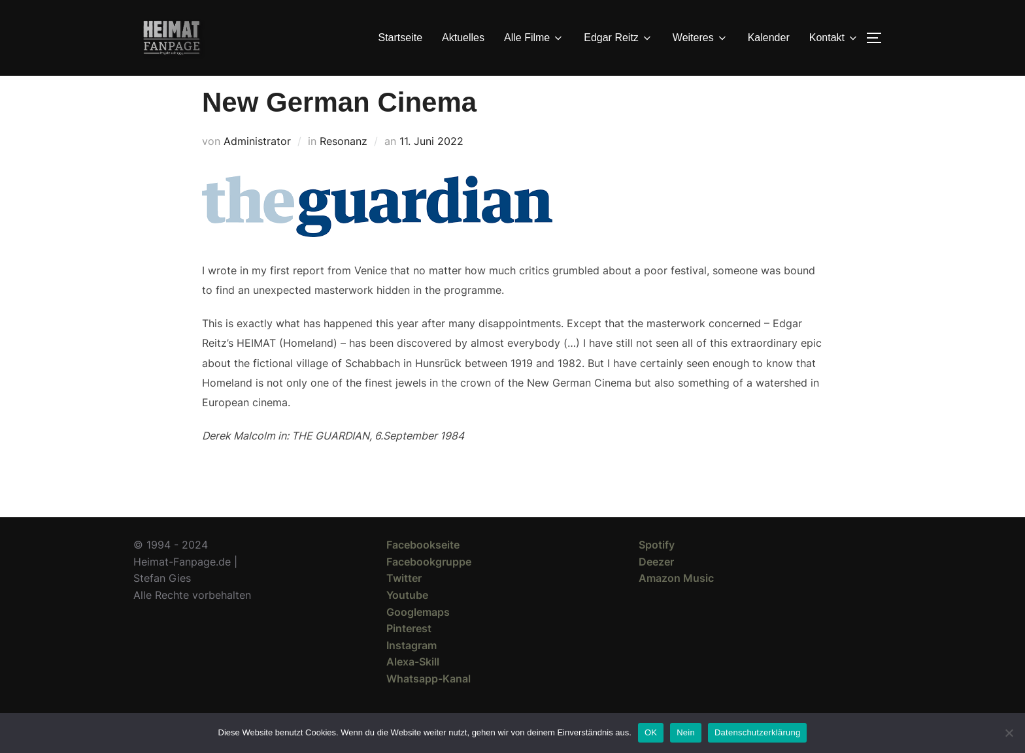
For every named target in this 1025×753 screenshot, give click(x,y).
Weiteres (700, 38)
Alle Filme (534, 38)
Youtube (407, 618)
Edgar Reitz (618, 38)
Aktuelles (463, 37)
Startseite (400, 37)
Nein (686, 732)
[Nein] (1008, 732)
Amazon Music (676, 601)
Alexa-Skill (412, 685)
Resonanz (343, 164)
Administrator (257, 164)
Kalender (769, 37)
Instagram (411, 668)
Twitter (404, 601)
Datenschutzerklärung (757, 732)
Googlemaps (418, 634)
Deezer (656, 585)
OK (651, 732)
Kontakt (834, 38)
